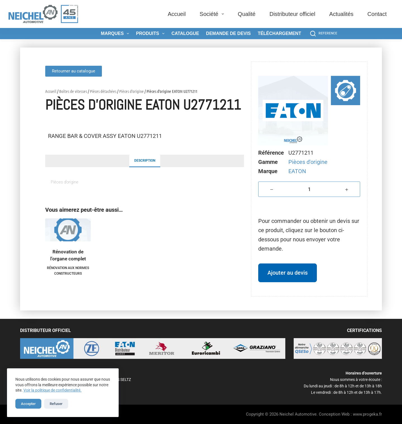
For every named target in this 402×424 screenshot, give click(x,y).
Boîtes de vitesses (73, 91)
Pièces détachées (103, 91)
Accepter (28, 404)
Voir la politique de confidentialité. (52, 390)
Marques (116, 33)
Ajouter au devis (287, 272)
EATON (297, 171)
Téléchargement (279, 33)
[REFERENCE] (323, 33)
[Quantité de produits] (309, 189)
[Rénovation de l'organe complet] (68, 229)
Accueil (177, 14)
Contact (377, 14)
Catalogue (185, 33)
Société (213, 14)
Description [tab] (144, 160)
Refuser (56, 404)
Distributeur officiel (292, 14)
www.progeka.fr (367, 414)
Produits (151, 33)
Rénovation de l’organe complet (68, 255)
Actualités (341, 14)
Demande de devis (228, 33)
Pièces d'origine (131, 91)
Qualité (246, 14)
